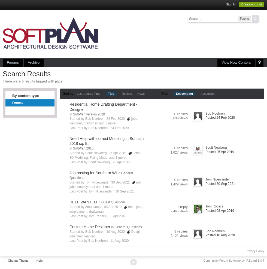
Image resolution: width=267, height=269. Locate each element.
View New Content (236, 62)
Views (141, 93)
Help (40, 260)
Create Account (251, 4)
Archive (34, 62)
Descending (184, 93)
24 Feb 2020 (119, 128)
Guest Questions (113, 202)
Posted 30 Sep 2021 (220, 184)
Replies (127, 93)
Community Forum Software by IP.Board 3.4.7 (233, 260)
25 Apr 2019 (121, 162)
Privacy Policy (255, 251)
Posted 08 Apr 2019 (219, 211)
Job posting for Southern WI (93, 173)
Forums (13, 62)
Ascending (207, 93)
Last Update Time (88, 93)
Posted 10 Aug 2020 (220, 235)
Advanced (262, 18)
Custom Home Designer (89, 227)
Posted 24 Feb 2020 (220, 118)
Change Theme (18, 260)
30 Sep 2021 (125, 191)
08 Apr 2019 (117, 216)
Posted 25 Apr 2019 (219, 152)
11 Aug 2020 (119, 241)
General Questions (128, 227)
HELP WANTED (83, 202)
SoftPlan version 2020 (89, 114)
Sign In (230, 4)
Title (111, 93)
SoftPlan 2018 (83, 148)
